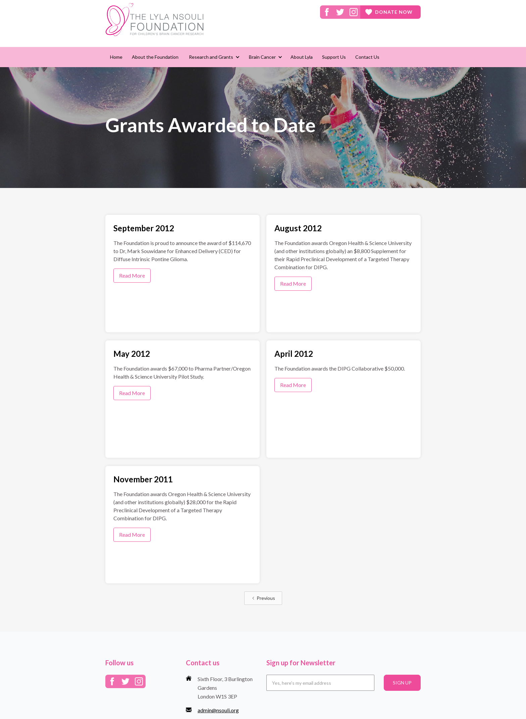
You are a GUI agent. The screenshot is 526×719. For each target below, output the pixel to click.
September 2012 (143, 228)
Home (116, 57)
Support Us (334, 57)
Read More (132, 275)
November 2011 (143, 479)
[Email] (320, 683)
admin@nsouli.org (218, 710)
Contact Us (367, 57)
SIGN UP (402, 682)
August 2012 (298, 228)
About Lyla (302, 57)
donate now (394, 12)
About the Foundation (155, 57)
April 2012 (293, 353)
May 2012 (131, 353)
